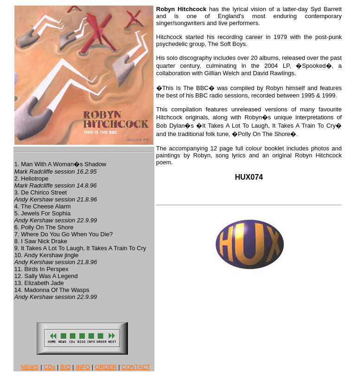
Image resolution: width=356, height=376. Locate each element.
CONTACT (135, 366)
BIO (65, 366)
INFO (83, 366)
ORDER (106, 366)
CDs (49, 366)
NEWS (30, 366)
